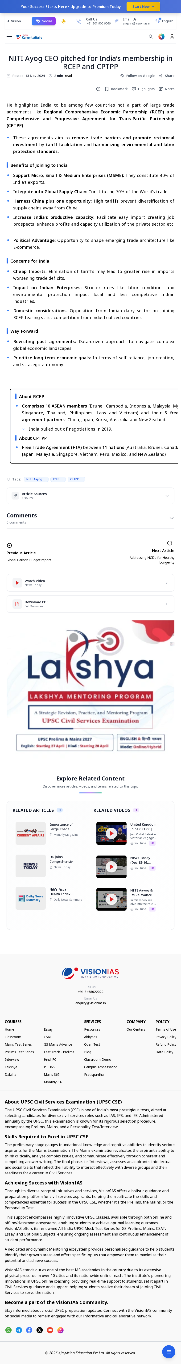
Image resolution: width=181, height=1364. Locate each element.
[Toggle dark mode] (63, 21)
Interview (12, 1059)
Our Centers (136, 1029)
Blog (87, 1052)
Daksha (10, 1074)
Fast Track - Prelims (59, 1052)
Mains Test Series (18, 1044)
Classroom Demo (97, 1059)
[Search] (151, 36)
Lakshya (11, 1067)
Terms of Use (166, 1029)
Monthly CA (53, 1082)
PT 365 (49, 1067)
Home (9, 1029)
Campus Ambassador (100, 1067)
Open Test (92, 1044)
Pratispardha (94, 1074)
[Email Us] (132, 21)
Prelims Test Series (19, 1052)
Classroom (13, 1037)
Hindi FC (50, 1059)
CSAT (48, 1037)
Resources (92, 1029)
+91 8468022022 (90, 991)
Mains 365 (52, 1074)
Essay (48, 1029)
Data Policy (164, 1052)
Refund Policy (166, 1044)
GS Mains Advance (58, 1044)
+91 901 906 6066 (99, 23)
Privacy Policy (166, 1037)
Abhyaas (90, 1037)
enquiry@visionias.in (90, 1003)
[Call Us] (79, 21)
